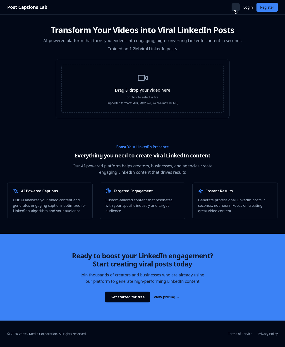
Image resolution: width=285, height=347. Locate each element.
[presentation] (142, 89)
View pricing (167, 297)
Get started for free (127, 297)
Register (267, 7)
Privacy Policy (268, 334)
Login (248, 7)
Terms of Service (240, 334)
